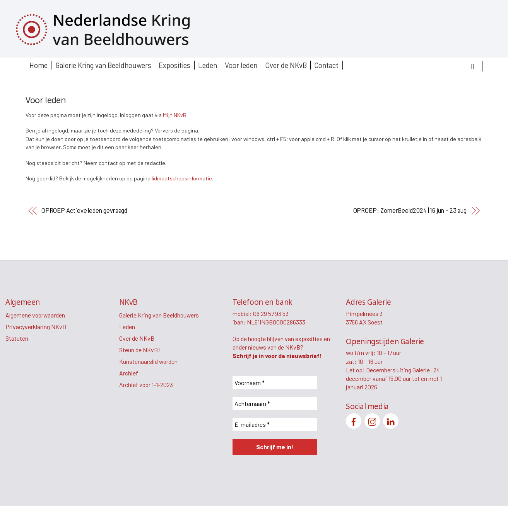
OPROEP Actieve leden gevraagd (84, 210)
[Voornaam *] (275, 382)
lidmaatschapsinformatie (182, 178)
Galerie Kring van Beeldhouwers (103, 65)
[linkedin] (391, 420)
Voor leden (241, 65)
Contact (326, 65)
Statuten (16, 338)
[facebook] (353, 420)
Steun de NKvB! (139, 349)
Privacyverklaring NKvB (35, 326)
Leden (207, 65)
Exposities (174, 65)
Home (38, 65)
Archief (128, 373)
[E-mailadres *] (275, 424)
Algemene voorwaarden (35, 315)
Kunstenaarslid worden (148, 361)
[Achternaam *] (275, 403)
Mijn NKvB (174, 115)
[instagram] (372, 420)
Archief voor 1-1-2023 (146, 384)
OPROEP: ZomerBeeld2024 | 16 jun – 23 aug (410, 210)
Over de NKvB (286, 65)
